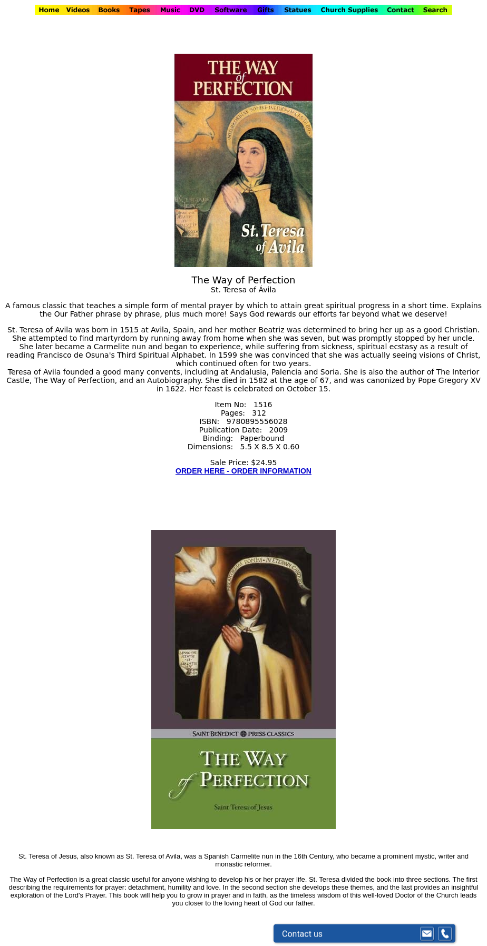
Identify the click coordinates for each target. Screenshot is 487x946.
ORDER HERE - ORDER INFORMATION (243, 471)
